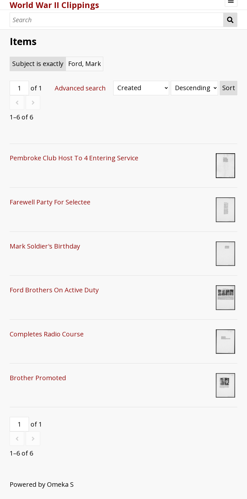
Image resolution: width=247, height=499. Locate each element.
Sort (228, 87)
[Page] (19, 88)
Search (230, 20)
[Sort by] (141, 88)
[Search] (117, 20)
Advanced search (80, 88)
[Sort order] (194, 88)
